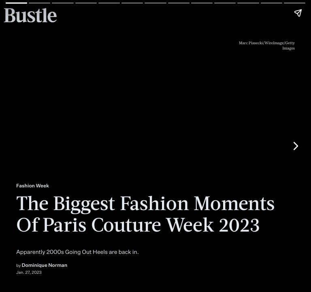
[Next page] (295, 146)
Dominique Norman (45, 265)
